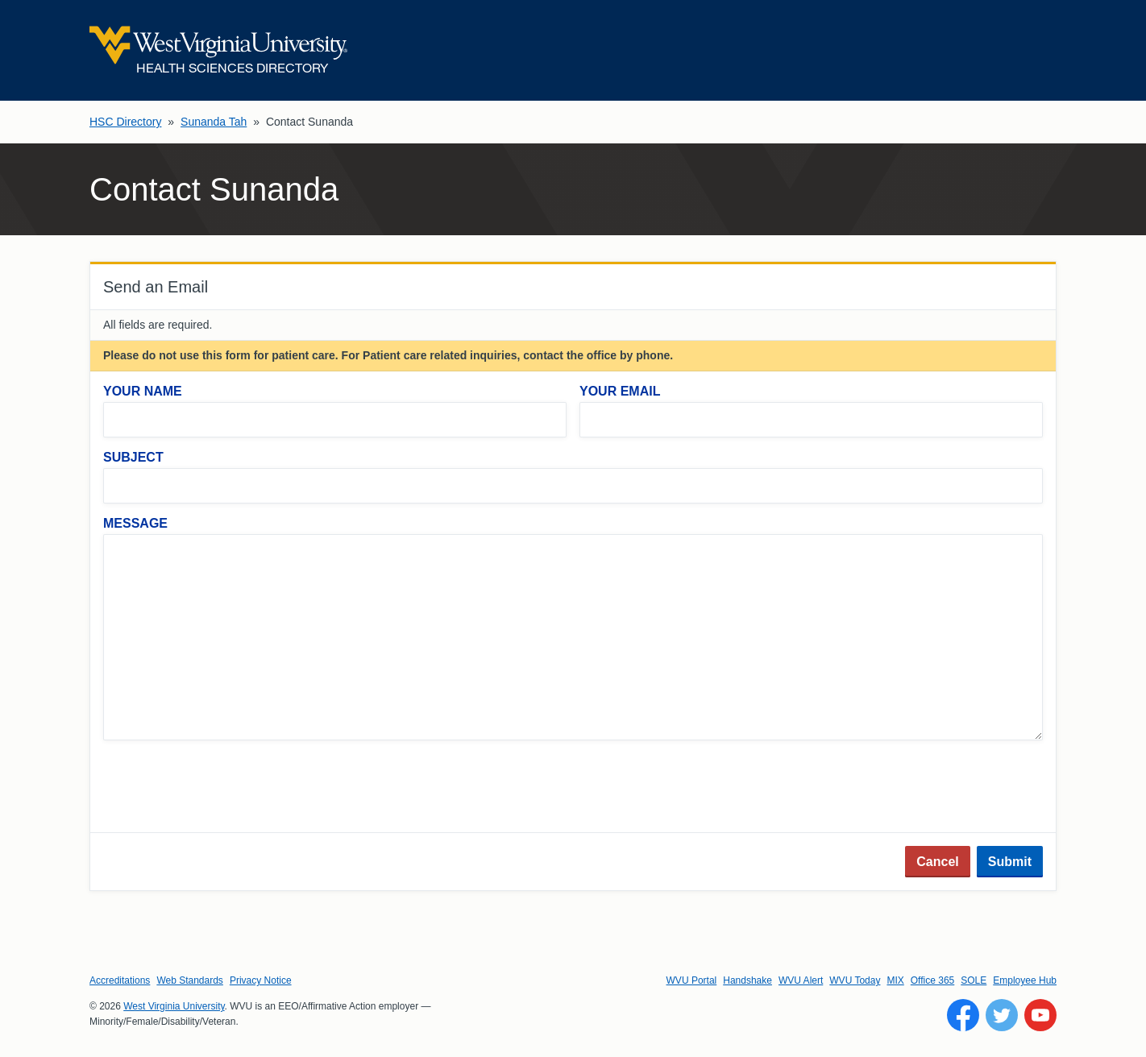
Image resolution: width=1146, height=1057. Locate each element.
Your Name (142, 391)
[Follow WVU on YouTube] (1040, 1015)
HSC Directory (125, 121)
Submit (1010, 861)
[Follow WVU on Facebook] (963, 1015)
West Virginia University (173, 1006)
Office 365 (932, 980)
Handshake (747, 980)
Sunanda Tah (214, 121)
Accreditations (119, 980)
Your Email (619, 391)
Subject (133, 457)
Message (135, 523)
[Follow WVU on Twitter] (1002, 1015)
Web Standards (189, 980)
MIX (894, 980)
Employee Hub (1025, 980)
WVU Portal (691, 980)
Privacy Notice (261, 980)
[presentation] (225, 787)
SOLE (973, 980)
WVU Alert (801, 980)
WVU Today (854, 980)
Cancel (937, 861)
